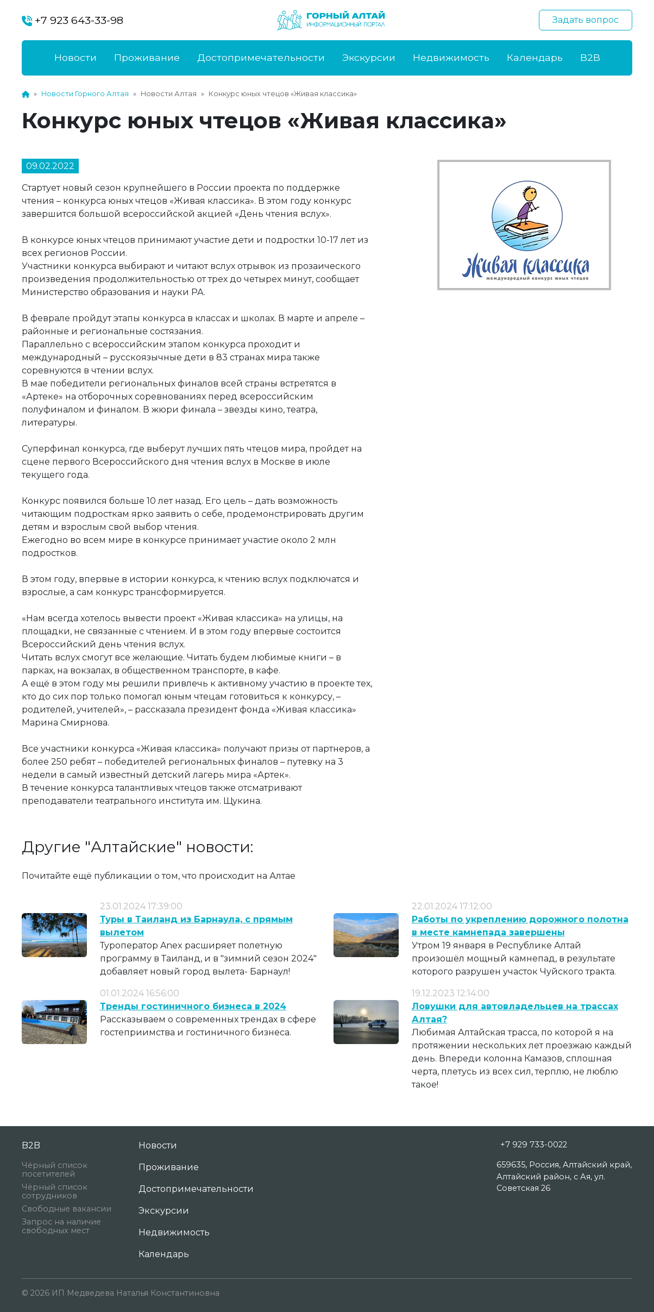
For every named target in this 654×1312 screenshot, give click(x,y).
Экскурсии (368, 57)
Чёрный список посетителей (54, 1169)
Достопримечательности (261, 57)
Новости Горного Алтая (85, 94)
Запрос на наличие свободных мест (61, 1226)
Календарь (535, 57)
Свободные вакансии (66, 1208)
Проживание (147, 57)
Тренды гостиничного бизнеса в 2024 (193, 1006)
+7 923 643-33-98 (72, 20)
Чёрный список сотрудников (54, 1191)
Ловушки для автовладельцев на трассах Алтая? (515, 1012)
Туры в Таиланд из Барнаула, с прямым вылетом (196, 926)
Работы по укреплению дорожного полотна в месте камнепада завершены (520, 926)
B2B (590, 57)
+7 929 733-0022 (533, 1144)
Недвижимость (451, 57)
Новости (75, 57)
